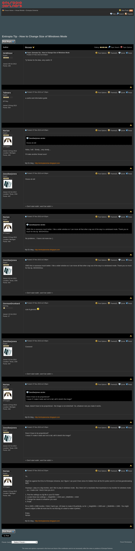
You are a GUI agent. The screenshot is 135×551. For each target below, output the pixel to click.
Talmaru (7, 92)
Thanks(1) (112, 260)
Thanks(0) (112, 53)
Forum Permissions (126, 542)
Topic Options (126, 47)
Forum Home (9, 10)
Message (28, 47)
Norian (7, 130)
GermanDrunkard (12, 303)
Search (120, 14)
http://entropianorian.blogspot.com (47, 163)
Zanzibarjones (10, 174)
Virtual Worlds (19, 10)
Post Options (101, 53)
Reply (130, 53)
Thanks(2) (112, 471)
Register (130, 14)
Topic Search (113, 47)
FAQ (114, 14)
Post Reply (8, 42)
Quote (123, 53)
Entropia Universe (32, 10)
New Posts (125, 10)
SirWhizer (8, 53)
